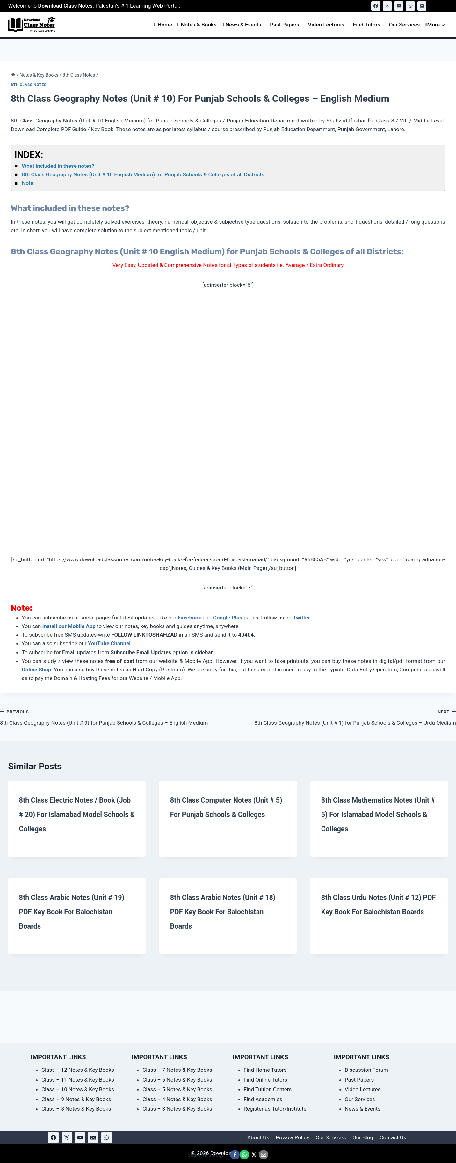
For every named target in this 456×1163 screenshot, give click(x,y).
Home (163, 24)
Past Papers (283, 24)
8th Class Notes (29, 85)
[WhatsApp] (410, 6)
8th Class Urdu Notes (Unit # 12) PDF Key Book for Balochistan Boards (378, 925)
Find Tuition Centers (268, 1089)
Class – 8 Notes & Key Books (76, 1109)
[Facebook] (375, 6)
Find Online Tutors (265, 1080)
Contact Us (393, 1137)
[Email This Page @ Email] (263, 1154)
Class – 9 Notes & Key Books (76, 1099)
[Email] (422, 6)
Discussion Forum (366, 1070)
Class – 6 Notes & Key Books (177, 1080)
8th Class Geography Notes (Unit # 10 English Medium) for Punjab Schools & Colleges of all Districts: (143, 174)
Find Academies (263, 1099)
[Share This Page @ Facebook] (235, 1154)
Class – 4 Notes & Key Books (177, 1099)
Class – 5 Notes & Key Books (177, 1089)
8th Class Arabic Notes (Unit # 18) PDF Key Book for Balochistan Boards (224, 925)
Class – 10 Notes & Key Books (77, 1089)
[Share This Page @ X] (254, 1154)
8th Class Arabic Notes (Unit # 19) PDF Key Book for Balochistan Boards (73, 925)
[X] (387, 6)
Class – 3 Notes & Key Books (177, 1109)
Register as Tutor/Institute (275, 1109)
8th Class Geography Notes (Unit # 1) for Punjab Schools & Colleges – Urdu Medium (345, 716)
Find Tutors (365, 24)
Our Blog (362, 1137)
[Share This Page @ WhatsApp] (244, 1154)
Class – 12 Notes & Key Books (77, 1070)
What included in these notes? (58, 166)
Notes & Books (197, 24)
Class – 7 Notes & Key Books (177, 1070)
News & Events (241, 24)
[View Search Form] (442, 6)
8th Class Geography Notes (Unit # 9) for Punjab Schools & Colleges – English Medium (111, 716)
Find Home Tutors (265, 1070)
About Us (258, 1137)
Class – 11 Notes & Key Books (77, 1080)
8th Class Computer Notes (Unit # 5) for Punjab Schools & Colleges (226, 813)
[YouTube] (398, 6)
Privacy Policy (292, 1137)
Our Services (403, 24)
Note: (28, 183)
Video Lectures (324, 24)
